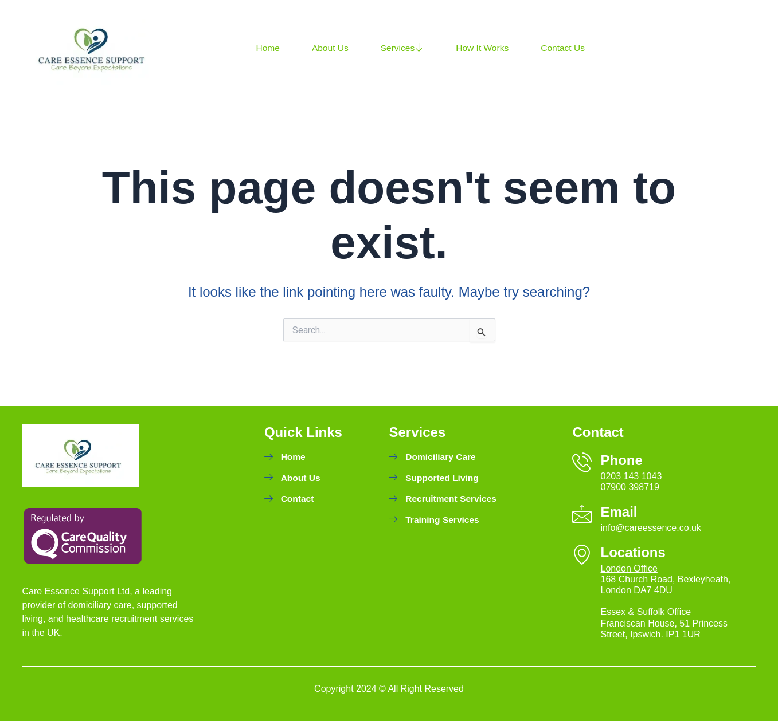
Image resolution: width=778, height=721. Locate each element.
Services (404, 48)
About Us (331, 48)
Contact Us (568, 48)
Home (268, 48)
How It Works (486, 48)
